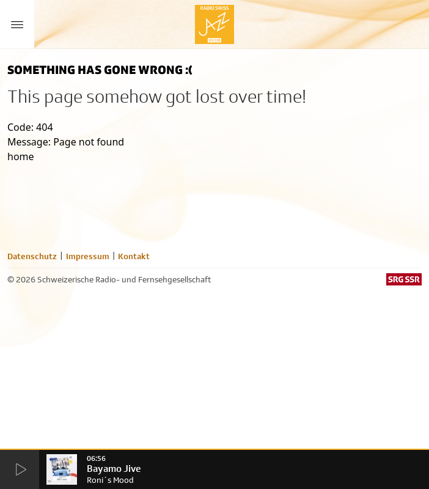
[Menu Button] (17, 24)
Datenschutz (32, 256)
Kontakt (134, 256)
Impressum (87, 256)
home (20, 156)
